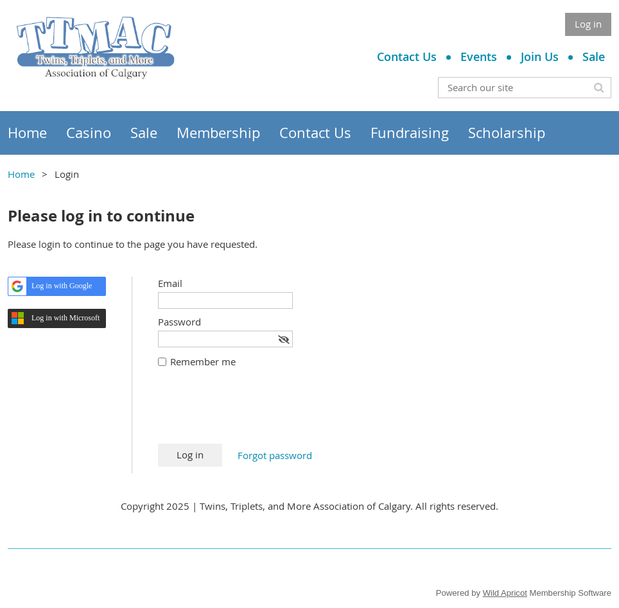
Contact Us (407, 56)
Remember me (203, 361)
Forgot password (275, 455)
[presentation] (255, 412)
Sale (593, 56)
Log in (588, 23)
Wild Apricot (505, 593)
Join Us (540, 56)
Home (21, 174)
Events (478, 56)
